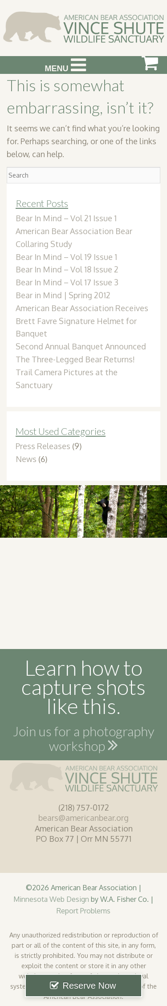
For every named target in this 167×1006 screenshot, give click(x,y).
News (26, 459)
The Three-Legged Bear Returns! (75, 359)
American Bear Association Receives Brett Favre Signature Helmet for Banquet (82, 321)
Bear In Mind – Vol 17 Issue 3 (67, 282)
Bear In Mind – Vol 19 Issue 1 (66, 257)
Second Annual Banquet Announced (81, 346)
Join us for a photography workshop (84, 740)
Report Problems (83, 910)
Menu (65, 65)
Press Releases (43, 446)
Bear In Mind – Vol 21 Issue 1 (66, 218)
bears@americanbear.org (83, 818)
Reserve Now (89, 985)
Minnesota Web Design (51, 899)
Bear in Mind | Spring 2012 (63, 295)
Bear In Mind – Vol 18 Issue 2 (67, 269)
